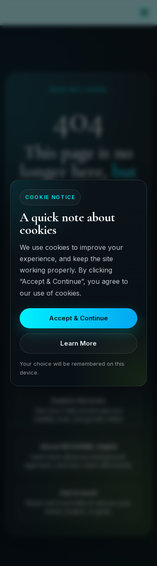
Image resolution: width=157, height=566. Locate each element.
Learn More (78, 343)
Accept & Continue (78, 318)
